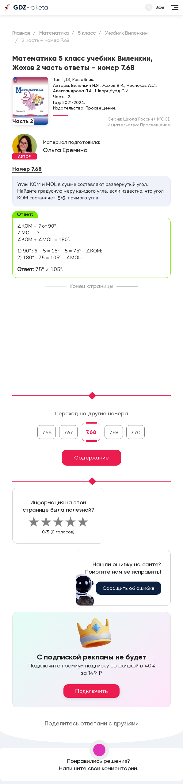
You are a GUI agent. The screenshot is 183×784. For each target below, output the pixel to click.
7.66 (46, 432)
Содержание (91, 457)
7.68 (91, 432)
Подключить (91, 691)
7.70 (135, 432)
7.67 (68, 432)
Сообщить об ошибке (128, 588)
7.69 (113, 432)
